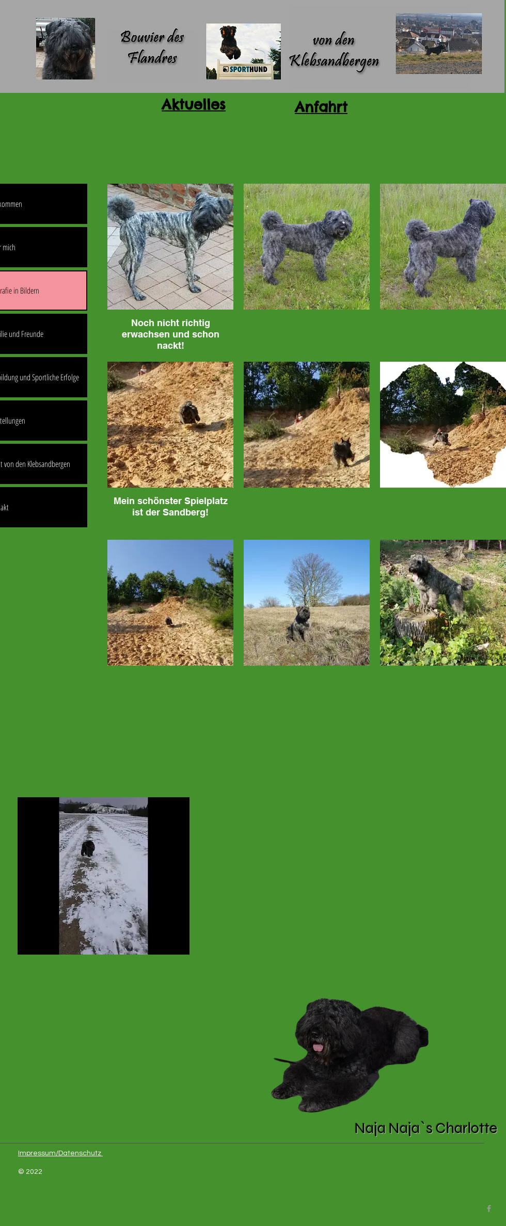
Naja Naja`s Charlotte (426, 1128)
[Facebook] (489, 1208)
